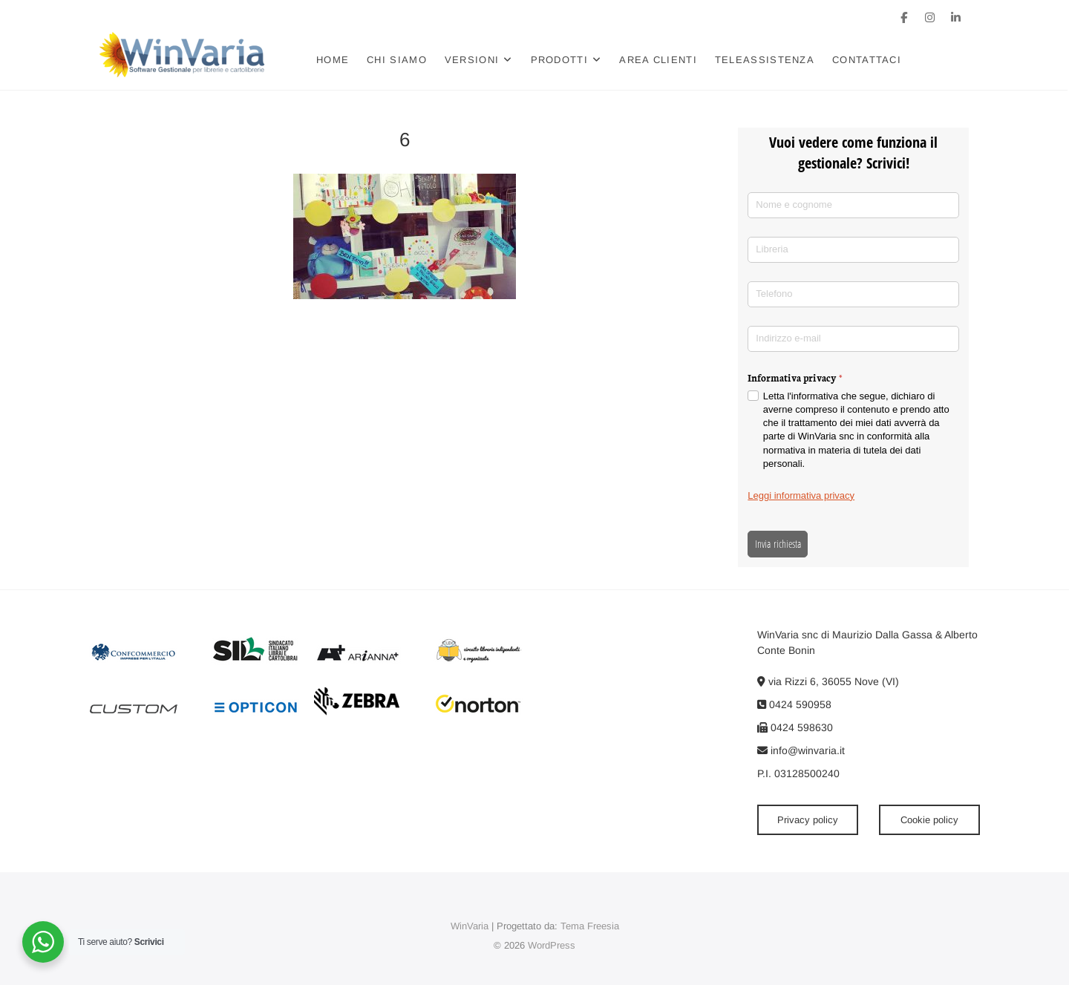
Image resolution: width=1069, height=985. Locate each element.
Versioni (472, 59)
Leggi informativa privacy (801, 495)
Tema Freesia (589, 926)
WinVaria (469, 926)
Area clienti (659, 59)
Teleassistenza (765, 59)
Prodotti (559, 59)
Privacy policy (807, 819)
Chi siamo (397, 59)
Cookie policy (929, 819)
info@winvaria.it (801, 750)
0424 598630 (795, 727)
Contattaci (867, 59)
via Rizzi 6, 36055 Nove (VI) (828, 681)
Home (333, 59)
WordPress (551, 945)
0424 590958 (794, 704)
